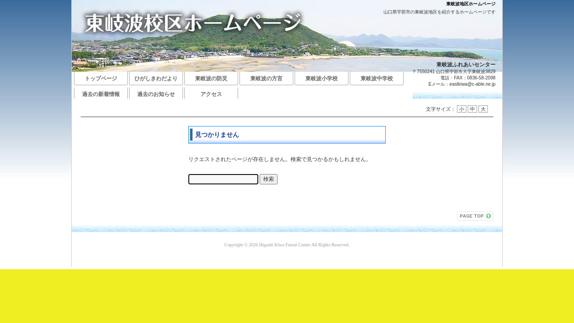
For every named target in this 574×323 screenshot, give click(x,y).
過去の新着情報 (101, 94)
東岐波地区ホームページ (471, 3)
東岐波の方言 (266, 78)
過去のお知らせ (156, 94)
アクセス (211, 94)
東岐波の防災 (211, 78)
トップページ (101, 78)
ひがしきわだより (156, 78)
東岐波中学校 (377, 78)
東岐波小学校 (321, 78)
